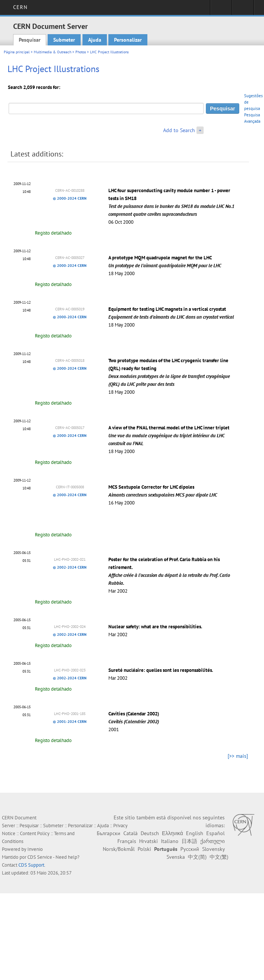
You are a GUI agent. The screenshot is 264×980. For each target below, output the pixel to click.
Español (215, 833)
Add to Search (179, 130)
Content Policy (35, 833)
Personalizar (128, 39)
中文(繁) (219, 857)
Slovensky (213, 849)
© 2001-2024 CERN (70, 721)
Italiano (169, 841)
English (194, 833)
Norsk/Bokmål (119, 849)
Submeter (64, 39)
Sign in (221, 10)
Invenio (35, 849)
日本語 (189, 841)
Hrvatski (148, 841)
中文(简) (197, 857)
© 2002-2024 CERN (70, 567)
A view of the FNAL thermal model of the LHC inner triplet (169, 436)
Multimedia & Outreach (52, 52)
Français (126, 841)
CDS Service (39, 857)
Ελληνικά (172, 833)
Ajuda (94, 39)
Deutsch (150, 833)
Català (130, 833)
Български (108, 833)
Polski (144, 849)
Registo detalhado (53, 233)
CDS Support (31, 865)
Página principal (17, 52)
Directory (243, 10)
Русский (189, 849)
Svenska (175, 857)
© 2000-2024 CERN (70, 198)
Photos (80, 52)
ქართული (212, 841)
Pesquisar (29, 39)
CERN (20, 7)
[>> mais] (238, 756)
